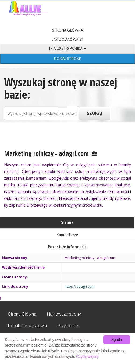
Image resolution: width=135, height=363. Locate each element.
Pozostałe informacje (67, 247)
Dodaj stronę (67, 58)
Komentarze (67, 235)
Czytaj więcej (87, 356)
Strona (67, 222)
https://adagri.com (79, 286)
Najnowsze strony (64, 314)
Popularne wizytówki (27, 325)
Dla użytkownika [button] (67, 48)
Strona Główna (67, 30)
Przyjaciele (68, 325)
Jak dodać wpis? (67, 39)
